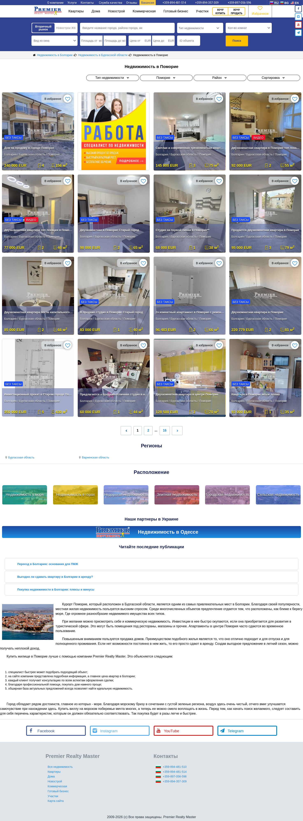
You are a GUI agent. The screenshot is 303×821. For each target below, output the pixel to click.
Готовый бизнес (176, 11)
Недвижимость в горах (75, 495)
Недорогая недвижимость (126, 495)
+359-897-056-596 (175, 776)
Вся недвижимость (60, 766)
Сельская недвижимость (278, 495)
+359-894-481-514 (175, 771)
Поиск (236, 40)
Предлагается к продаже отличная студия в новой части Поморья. (114, 394)
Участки (202, 11)
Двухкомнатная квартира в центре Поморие (187, 394)
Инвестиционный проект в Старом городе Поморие (38, 394)
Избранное (260, 10)
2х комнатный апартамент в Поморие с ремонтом (190, 312)
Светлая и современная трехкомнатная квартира (190, 148)
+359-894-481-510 (175, 766)
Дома (96, 11)
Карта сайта (56, 801)
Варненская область (93, 457)
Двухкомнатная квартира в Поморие (257, 312)
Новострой (116, 11)
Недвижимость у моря (25, 495)
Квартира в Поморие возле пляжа (255, 394)
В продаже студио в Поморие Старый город (111, 312)
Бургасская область (19, 457)
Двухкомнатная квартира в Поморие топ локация (265, 148)
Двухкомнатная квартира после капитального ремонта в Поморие (38, 312)
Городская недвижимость (228, 495)
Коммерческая (144, 11)
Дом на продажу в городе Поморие (29, 148)
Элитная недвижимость (177, 495)
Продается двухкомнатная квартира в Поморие (265, 230)
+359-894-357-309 (175, 781)
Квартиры (76, 11)
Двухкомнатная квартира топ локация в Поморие (38, 230)
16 (165, 430)
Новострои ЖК (66, 28)
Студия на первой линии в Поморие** (182, 230)
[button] (54, 41)
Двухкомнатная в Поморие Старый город (109, 230)
